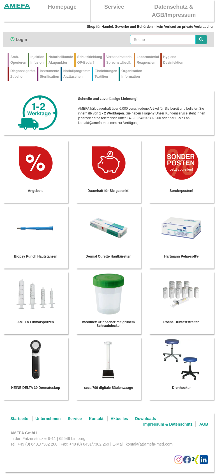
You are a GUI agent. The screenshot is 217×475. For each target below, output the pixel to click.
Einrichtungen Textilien (105, 74)
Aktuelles (119, 418)
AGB (203, 424)
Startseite (19, 418)
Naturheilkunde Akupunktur (61, 60)
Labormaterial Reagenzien (148, 60)
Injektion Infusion (37, 60)
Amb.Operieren (18, 60)
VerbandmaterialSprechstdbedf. (119, 60)
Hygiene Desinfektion (173, 60)
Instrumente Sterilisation (49, 74)
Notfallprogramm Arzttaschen (77, 74)
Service (114, 7)
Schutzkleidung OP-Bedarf (89, 60)
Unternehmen (48, 418)
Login (18, 39)
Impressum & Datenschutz (168, 424)
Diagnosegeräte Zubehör (23, 74)
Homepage (62, 7)
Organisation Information (131, 74)
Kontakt (96, 418)
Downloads (145, 418)
